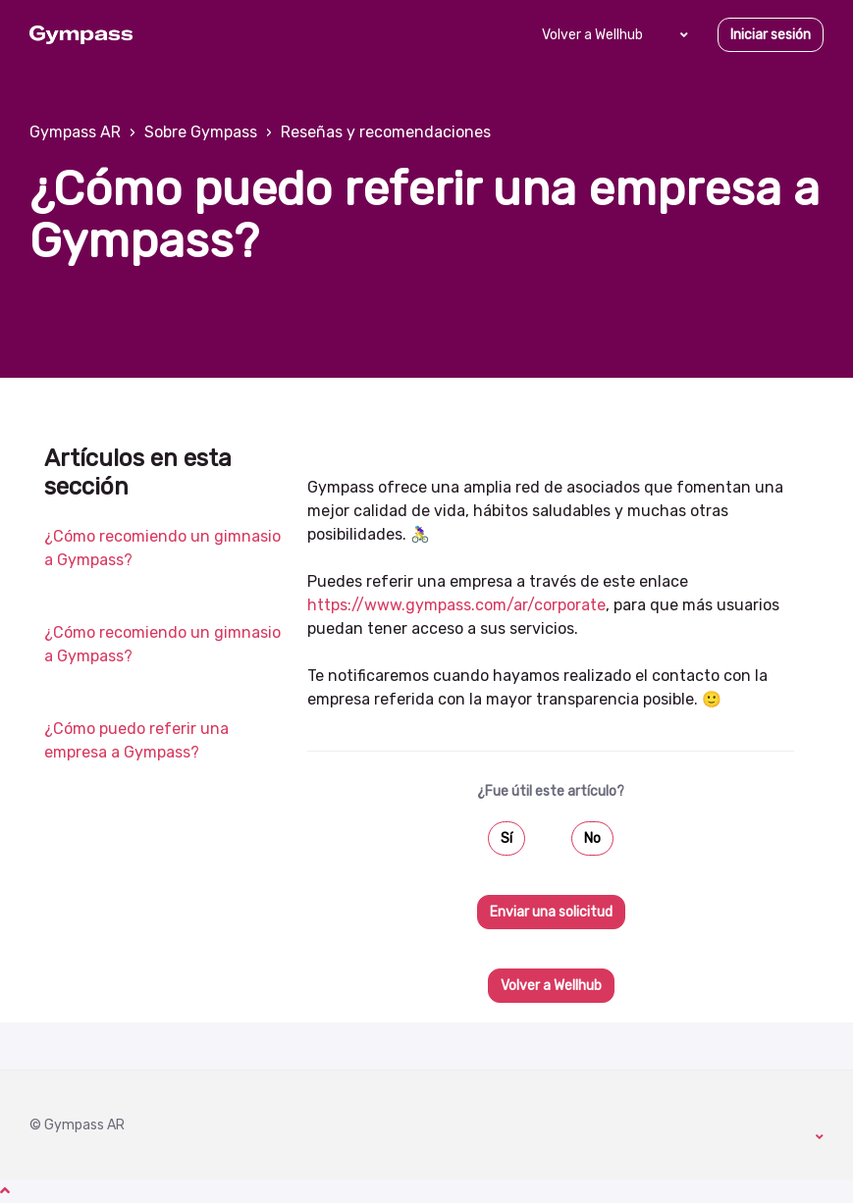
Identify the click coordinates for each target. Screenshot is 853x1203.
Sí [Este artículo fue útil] (506, 838)
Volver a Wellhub (592, 34)
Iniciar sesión (770, 34)
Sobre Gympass (200, 132)
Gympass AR (75, 132)
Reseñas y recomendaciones (386, 132)
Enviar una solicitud (551, 912)
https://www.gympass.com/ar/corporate (456, 605)
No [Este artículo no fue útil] (592, 838)
